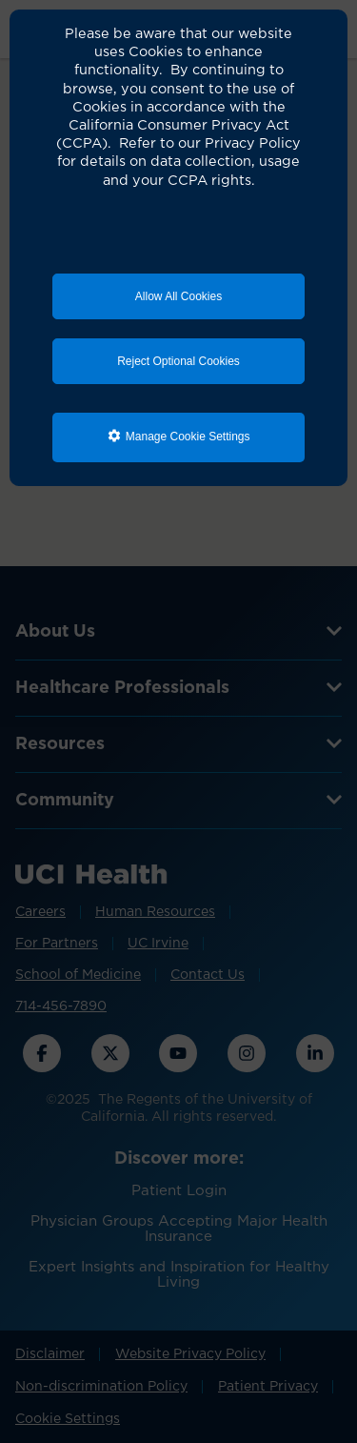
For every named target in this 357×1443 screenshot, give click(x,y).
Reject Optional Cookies (178, 361)
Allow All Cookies (178, 296)
